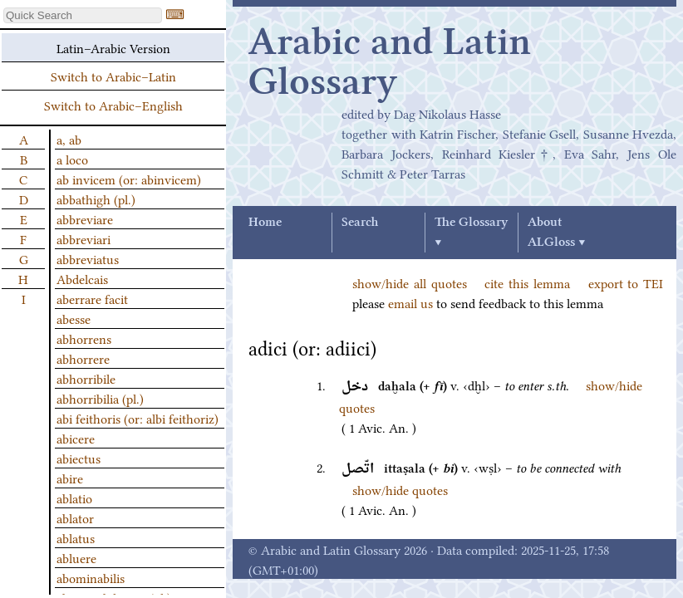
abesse (74, 318)
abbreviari (84, 238)
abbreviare (85, 218)
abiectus (79, 457)
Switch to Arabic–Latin (113, 75)
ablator (75, 517)
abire (70, 477)
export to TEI (626, 282)
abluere (76, 557)
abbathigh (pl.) (96, 198)
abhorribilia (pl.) (100, 398)
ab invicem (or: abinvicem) (129, 178)
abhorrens (84, 338)
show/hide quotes (400, 489)
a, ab (69, 139)
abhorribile (86, 378)
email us (410, 302)
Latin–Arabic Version (113, 47)
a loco (72, 159)
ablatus (76, 537)
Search (360, 222)
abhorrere (83, 358)
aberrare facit (92, 298)
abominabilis (91, 577)
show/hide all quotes (409, 282)
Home (265, 222)
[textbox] (82, 15)
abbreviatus (88, 258)
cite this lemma (527, 282)
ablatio (74, 497)
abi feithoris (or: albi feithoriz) (138, 418)
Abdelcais (82, 278)
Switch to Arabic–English (113, 105)
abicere (76, 438)
